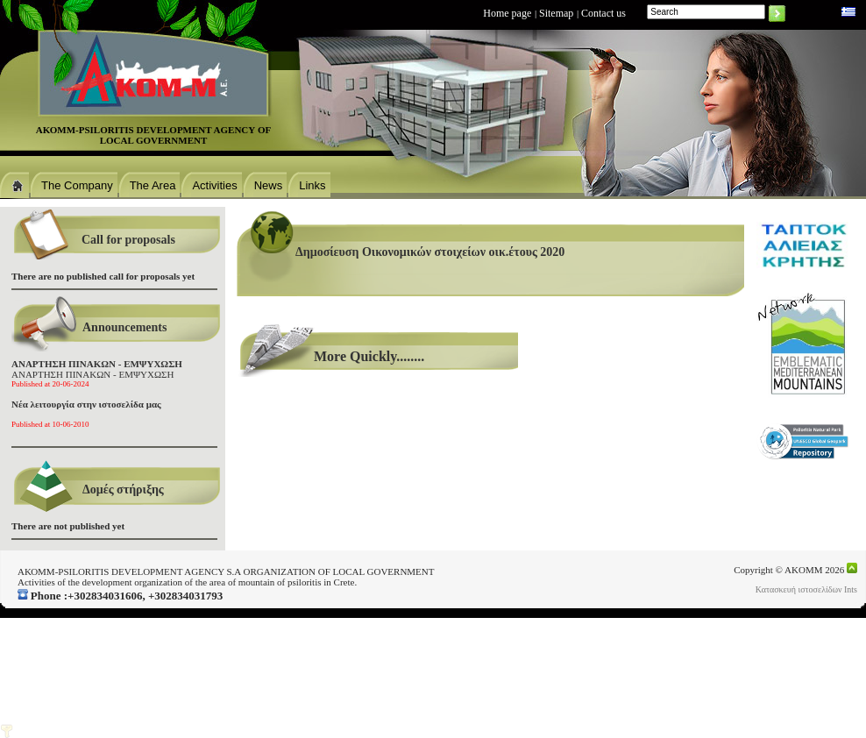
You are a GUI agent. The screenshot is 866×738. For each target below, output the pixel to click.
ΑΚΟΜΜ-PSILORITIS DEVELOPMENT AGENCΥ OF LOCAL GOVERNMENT (154, 134)
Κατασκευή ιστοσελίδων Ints (806, 589)
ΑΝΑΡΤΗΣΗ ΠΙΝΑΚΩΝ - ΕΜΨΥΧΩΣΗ (96, 373)
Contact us (603, 13)
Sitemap (556, 13)
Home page (507, 13)
